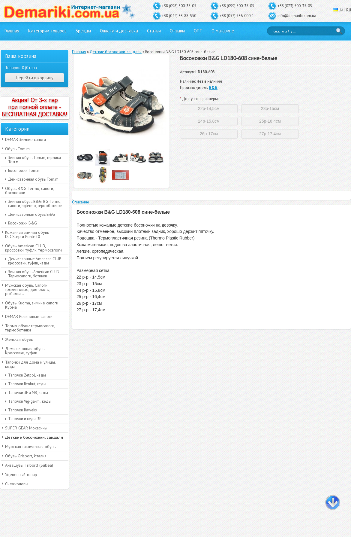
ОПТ (198, 31)
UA (341, 10)
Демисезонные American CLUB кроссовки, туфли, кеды (35, 261)
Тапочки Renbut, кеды (27, 383)
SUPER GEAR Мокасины (26, 428)
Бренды (83, 31)
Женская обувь (19, 339)
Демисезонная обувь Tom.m (33, 179)
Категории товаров (47, 31)
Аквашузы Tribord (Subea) (29, 465)
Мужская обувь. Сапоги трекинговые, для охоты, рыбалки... (27, 289)
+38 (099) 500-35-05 (237, 5)
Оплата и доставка (119, 31)
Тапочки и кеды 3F (24, 418)
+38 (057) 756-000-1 (237, 15)
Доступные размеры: (199, 98)
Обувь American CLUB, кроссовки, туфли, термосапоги (33, 248)
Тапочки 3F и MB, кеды (28, 392)
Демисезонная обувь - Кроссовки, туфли (26, 350)
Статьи (154, 31)
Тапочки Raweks (22, 410)
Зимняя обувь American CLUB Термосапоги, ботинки (33, 274)
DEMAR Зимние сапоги (25, 139)
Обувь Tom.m (17, 148)
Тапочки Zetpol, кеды (27, 375)
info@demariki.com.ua (297, 15)
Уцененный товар (21, 474)
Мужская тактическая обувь (30, 446)
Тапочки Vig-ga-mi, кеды (29, 401)
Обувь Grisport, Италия (25, 456)
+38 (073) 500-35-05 (295, 5)
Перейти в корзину (34, 78)
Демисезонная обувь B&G (31, 214)
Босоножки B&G (22, 223)
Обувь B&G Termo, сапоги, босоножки (29, 190)
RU (348, 10)
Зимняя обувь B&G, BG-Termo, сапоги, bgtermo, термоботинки (35, 203)
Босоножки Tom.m (24, 170)
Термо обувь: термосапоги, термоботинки (30, 328)
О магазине (223, 31)
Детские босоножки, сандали (34, 437)
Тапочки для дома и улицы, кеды (30, 364)
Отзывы (177, 31)
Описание (80, 202)
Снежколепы (16, 484)
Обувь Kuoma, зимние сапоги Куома (31, 305)
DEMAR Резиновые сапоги (28, 316)
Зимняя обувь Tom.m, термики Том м (34, 159)
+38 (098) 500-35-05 (179, 5)
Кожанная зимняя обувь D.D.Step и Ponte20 (27, 234)
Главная (11, 31)
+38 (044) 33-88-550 (179, 15)
